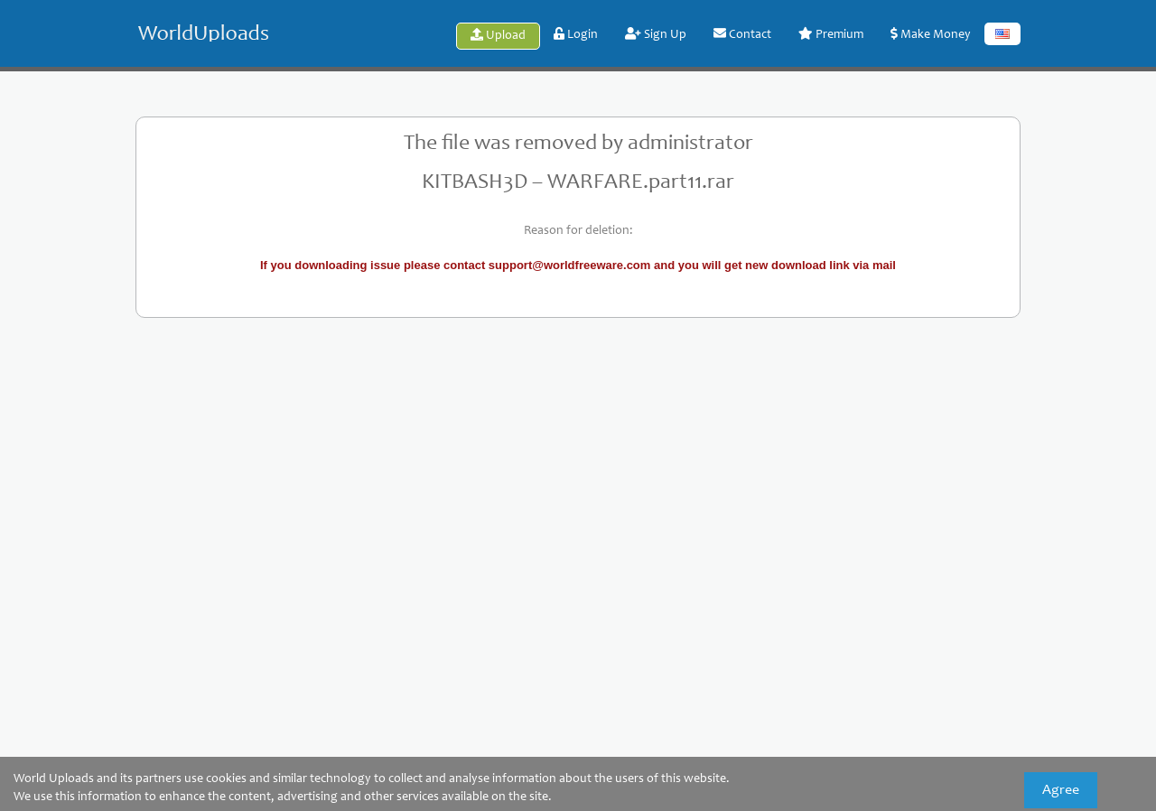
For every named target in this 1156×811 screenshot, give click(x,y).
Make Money (930, 34)
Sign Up (655, 34)
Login (576, 34)
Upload (498, 35)
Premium (830, 34)
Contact (742, 34)
